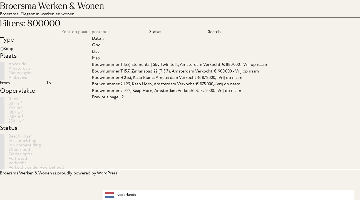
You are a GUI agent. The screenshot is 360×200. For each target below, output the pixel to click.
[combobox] (229, 195)
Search (214, 31)
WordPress (107, 173)
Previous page (105, 97)
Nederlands (120, 195)
